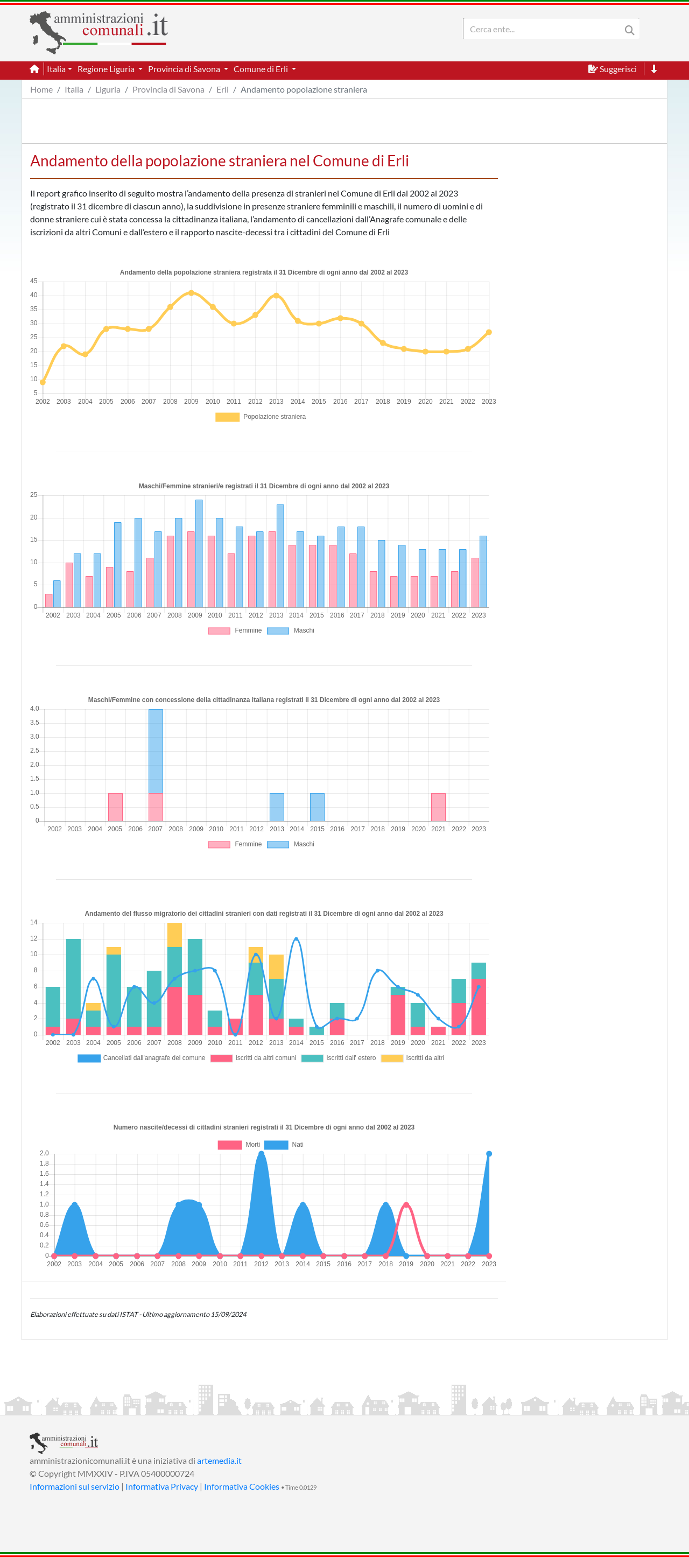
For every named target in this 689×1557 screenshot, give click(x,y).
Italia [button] (56, 69)
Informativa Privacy (161, 1486)
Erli (222, 89)
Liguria (108, 89)
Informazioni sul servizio (74, 1486)
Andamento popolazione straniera (304, 89)
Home (41, 89)
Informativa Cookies (241, 1486)
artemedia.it (219, 1460)
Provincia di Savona (168, 89)
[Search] (544, 28)
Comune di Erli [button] (262, 69)
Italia (74, 89)
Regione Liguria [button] (107, 69)
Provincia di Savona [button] (185, 69)
